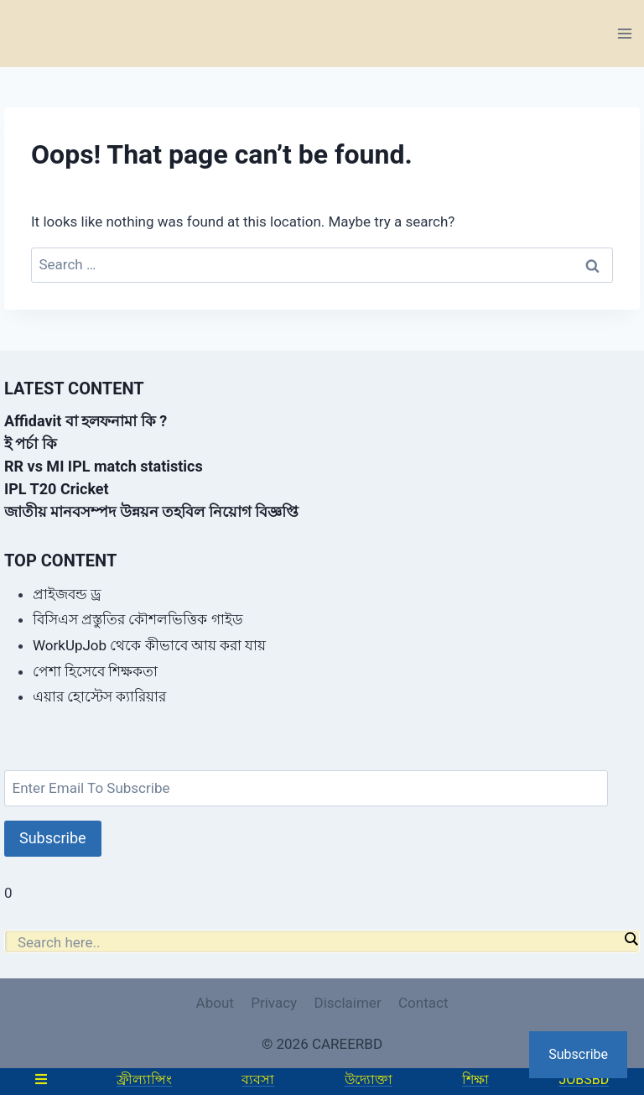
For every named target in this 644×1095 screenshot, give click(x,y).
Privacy (274, 1002)
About (215, 1002)
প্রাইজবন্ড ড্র (67, 594)
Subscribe (52, 838)
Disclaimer (347, 1002)
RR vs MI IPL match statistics (103, 466)
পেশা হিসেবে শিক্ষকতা (95, 671)
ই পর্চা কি (30, 443)
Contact (423, 1002)
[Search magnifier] (630, 939)
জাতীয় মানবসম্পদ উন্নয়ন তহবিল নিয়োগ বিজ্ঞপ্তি (151, 511)
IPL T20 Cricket (56, 489)
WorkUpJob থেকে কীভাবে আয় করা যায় (149, 645)
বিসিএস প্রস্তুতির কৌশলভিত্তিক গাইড (138, 619)
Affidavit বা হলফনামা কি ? (85, 421)
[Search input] (318, 942)
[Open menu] (624, 33)
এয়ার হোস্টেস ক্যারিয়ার (99, 696)
